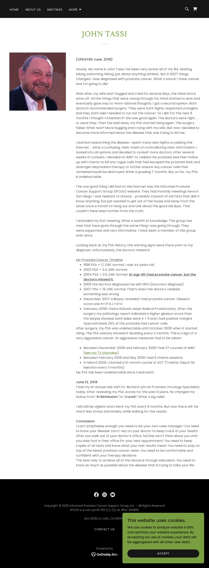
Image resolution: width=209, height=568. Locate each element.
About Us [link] (33, 10)
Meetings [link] (54, 10)
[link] (195, 9)
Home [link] (14, 10)
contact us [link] (104, 529)
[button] (75, 9)
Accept (163, 553)
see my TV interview (101, 352)
